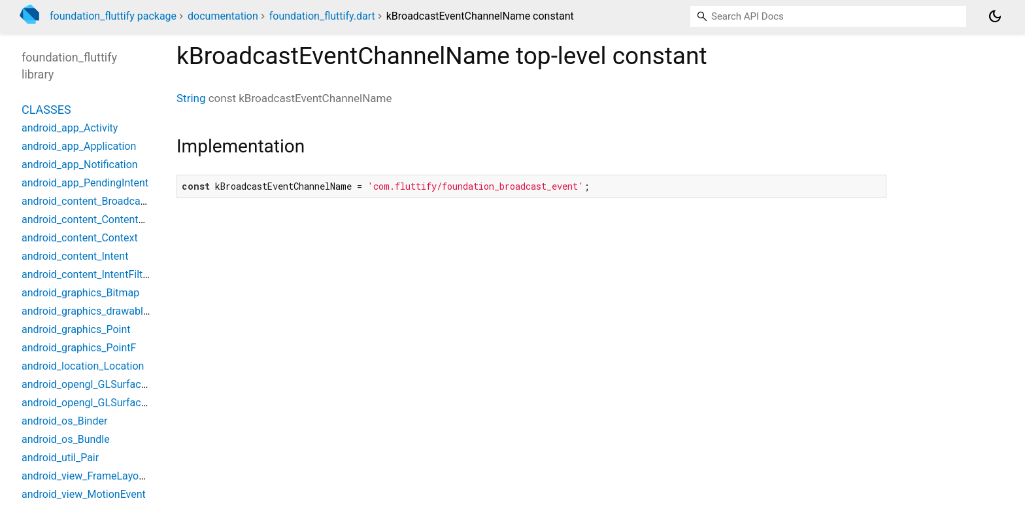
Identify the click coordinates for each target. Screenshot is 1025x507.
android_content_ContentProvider (99, 219)
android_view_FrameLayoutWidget (101, 476)
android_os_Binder (64, 421)
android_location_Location (83, 366)
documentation (223, 16)
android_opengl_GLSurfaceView (95, 384)
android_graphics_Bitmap (80, 293)
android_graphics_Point (76, 329)
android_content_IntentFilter (87, 274)
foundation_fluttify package (113, 16)
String (190, 98)
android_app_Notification (80, 164)
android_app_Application (79, 146)
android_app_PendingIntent (85, 183)
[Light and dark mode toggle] (994, 16)
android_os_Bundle (66, 439)
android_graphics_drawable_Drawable (109, 311)
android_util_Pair (60, 457)
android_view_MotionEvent (84, 494)
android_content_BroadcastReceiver (105, 201)
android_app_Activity (70, 128)
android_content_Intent (75, 256)
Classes (46, 109)
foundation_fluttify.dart (322, 16)
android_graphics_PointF (79, 347)
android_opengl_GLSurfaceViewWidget (112, 402)
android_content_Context (80, 238)
